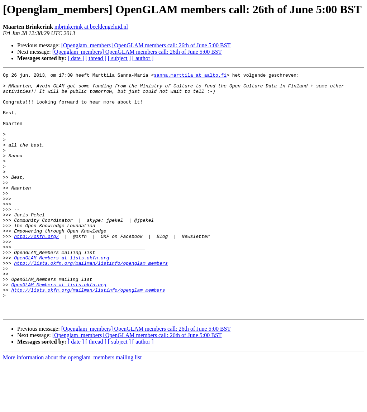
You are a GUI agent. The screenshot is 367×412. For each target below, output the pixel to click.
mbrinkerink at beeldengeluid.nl (91, 27)
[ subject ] (119, 58)
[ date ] (76, 58)
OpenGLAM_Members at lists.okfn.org (61, 295)
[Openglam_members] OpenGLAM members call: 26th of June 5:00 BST (146, 45)
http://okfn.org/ (36, 269)
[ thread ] (95, 58)
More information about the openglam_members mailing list (72, 406)
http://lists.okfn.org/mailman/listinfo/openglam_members (91, 301)
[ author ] (143, 58)
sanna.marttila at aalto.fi (190, 76)
